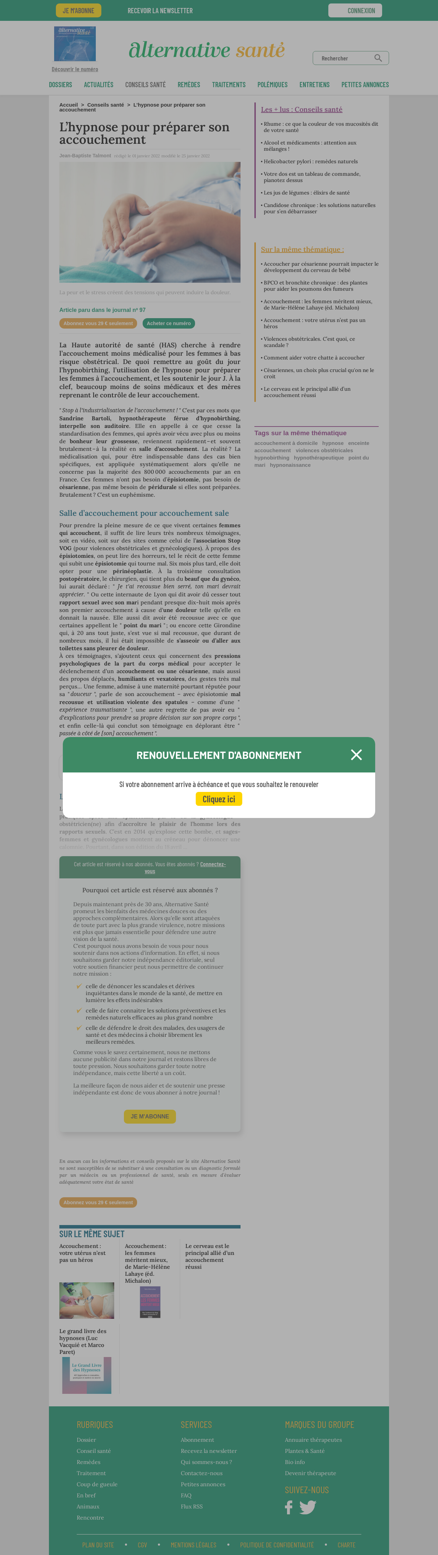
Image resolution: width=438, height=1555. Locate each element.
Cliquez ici (219, 798)
